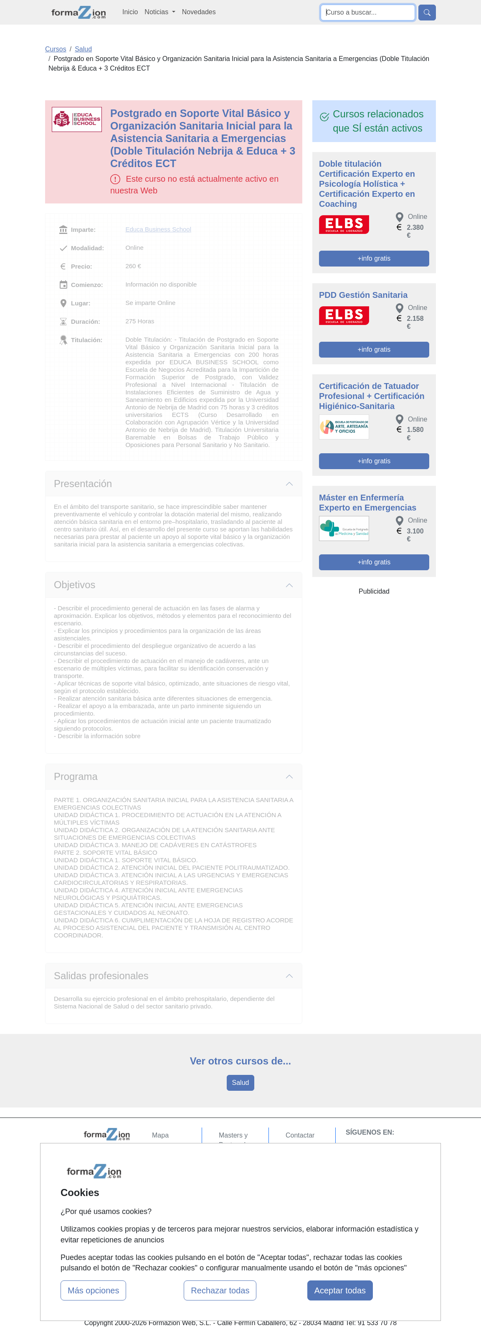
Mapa (160, 1135)
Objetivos (74, 584)
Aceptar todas (340, 1290)
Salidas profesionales (101, 975)
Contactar (300, 1135)
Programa (76, 776)
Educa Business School (158, 229)
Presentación (83, 483)
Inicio (130, 11)
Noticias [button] (157, 11)
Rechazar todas (220, 1290)
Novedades (199, 11)
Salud (240, 1082)
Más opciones (93, 1290)
